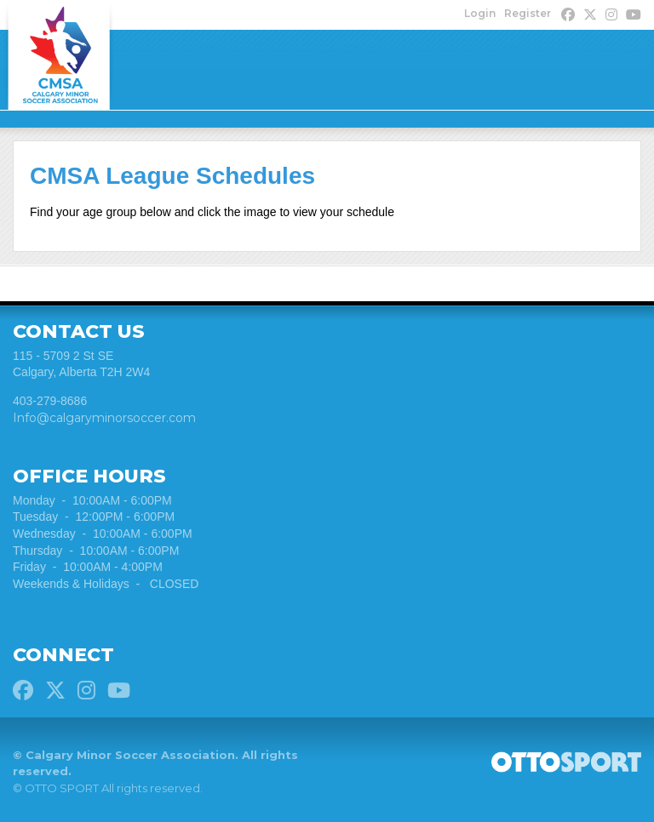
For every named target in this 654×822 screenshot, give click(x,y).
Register (527, 13)
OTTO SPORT (62, 788)
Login (480, 13)
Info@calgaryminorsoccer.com (104, 417)
